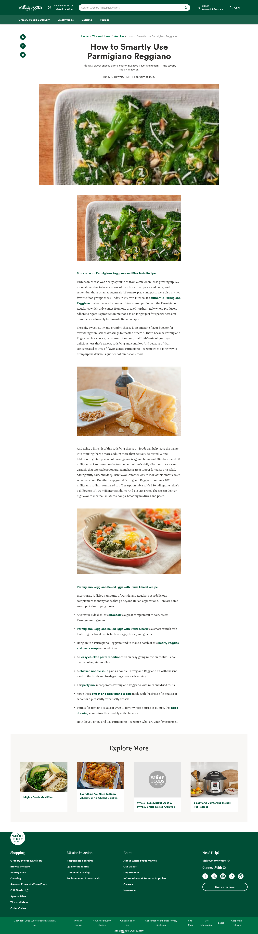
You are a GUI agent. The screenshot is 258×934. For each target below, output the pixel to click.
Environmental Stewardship (83, 878)
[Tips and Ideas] (101, 36)
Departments (131, 872)
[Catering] (86, 20)
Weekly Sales (18, 872)
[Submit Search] (186, 8)
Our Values (130, 866)
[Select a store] (60, 7)
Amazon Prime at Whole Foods (28, 884)
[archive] (119, 36)
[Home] (85, 36)
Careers (128, 884)
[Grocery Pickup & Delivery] (34, 20)
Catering (15, 878)
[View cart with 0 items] (235, 7)
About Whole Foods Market (140, 860)
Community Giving (78, 872)
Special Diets (18, 896)
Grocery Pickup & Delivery (26, 860)
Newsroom (129, 890)
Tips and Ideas (19, 902)
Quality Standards (78, 866)
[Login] (210, 7)
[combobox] (129, 8)
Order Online (18, 908)
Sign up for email (225, 887)
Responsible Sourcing (80, 860)
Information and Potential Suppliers (144, 878)
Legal (221, 922)
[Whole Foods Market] (30, 8)
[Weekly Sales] (66, 20)
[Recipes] (104, 20)
